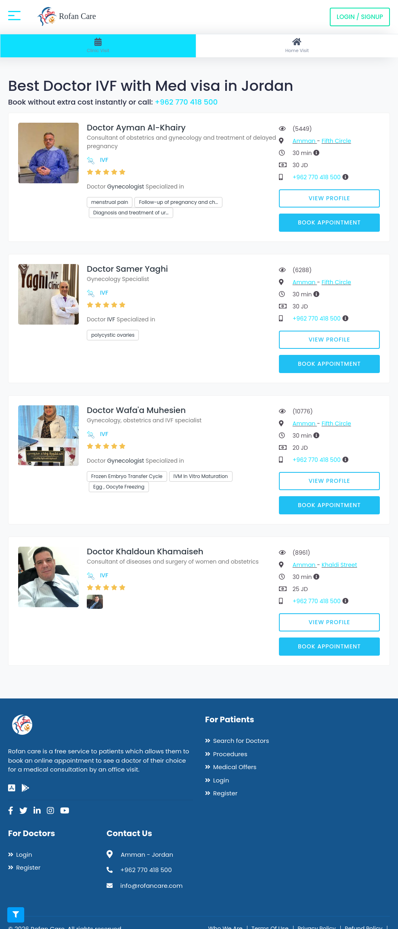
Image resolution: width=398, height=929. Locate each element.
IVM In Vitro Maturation (201, 476)
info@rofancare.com (151, 885)
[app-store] (11, 788)
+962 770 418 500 (186, 102)
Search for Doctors (241, 740)
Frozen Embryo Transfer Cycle (127, 476)
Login (221, 780)
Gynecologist (125, 186)
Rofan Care (66, 17)
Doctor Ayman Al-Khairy (136, 127)
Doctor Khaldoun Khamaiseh (145, 551)
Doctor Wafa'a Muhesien (136, 410)
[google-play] (25, 788)
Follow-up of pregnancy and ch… (178, 202)
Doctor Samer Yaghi (127, 269)
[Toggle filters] (15, 915)
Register (225, 793)
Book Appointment (329, 222)
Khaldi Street (339, 565)
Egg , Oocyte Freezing (119, 486)
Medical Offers (234, 767)
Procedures (230, 754)
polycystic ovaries (112, 334)
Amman (305, 141)
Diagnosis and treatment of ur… (131, 212)
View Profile (329, 198)
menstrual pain (109, 202)
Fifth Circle (336, 141)
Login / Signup (360, 17)
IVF (104, 160)
